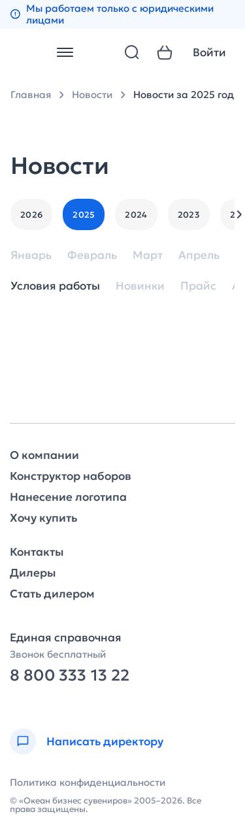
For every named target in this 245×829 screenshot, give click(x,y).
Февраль (92, 255)
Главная (30, 94)
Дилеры (33, 573)
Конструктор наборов (70, 476)
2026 (31, 214)
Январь (31, 255)
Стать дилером (52, 594)
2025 (84, 214)
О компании (44, 455)
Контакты (36, 552)
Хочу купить (43, 518)
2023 (189, 214)
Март (148, 255)
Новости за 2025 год (183, 94)
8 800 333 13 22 (69, 675)
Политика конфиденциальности (87, 782)
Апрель (199, 255)
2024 (136, 214)
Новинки (140, 286)
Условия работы (55, 286)
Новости (92, 94)
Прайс (198, 286)
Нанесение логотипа (68, 497)
